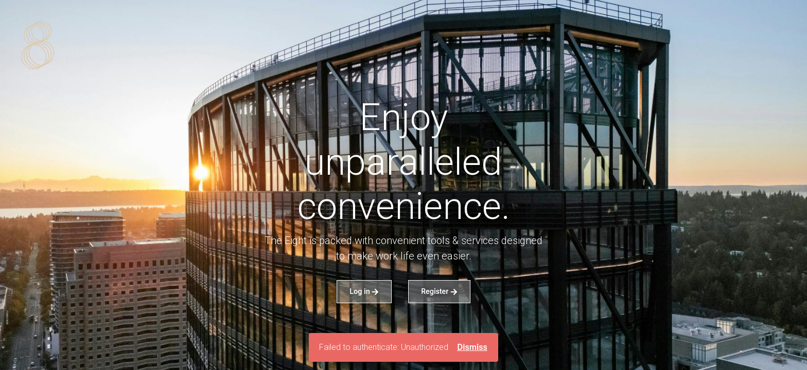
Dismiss (472, 347)
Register (439, 291)
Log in (364, 291)
